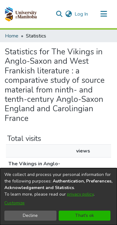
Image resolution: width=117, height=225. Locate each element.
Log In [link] (82, 14)
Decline (30, 215)
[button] (21, 14)
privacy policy (80, 194)
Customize (14, 203)
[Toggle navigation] (103, 14)
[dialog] (58, 196)
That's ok (84, 215)
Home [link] (11, 35)
